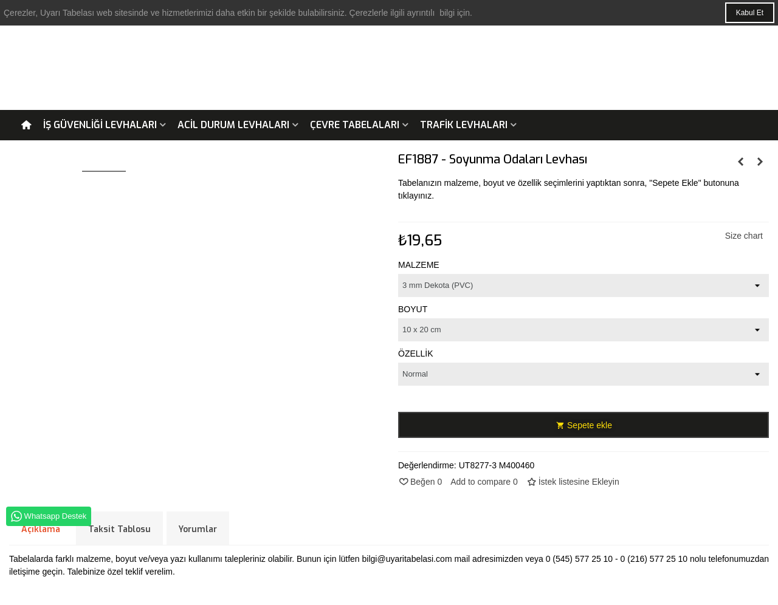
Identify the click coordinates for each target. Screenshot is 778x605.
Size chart (744, 236)
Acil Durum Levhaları (233, 124)
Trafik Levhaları (464, 124)
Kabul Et (749, 13)
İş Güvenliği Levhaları (100, 124)
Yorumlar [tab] (198, 529)
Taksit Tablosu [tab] (119, 529)
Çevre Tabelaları (354, 124)
